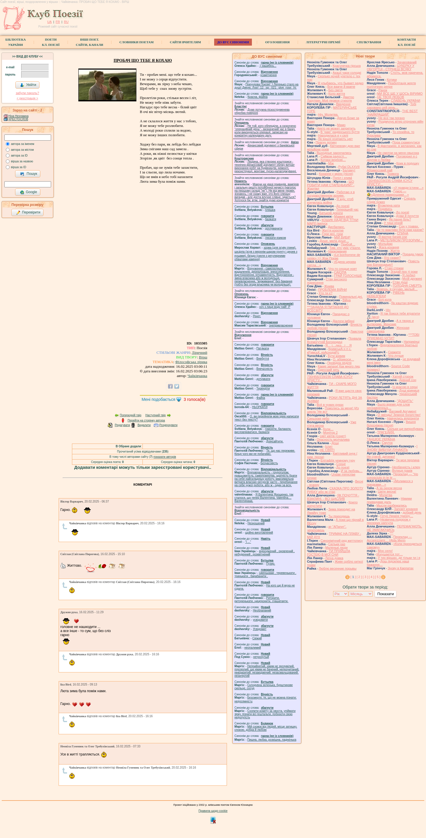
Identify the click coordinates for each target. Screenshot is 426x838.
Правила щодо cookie (213, 810)
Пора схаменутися (406, 142)
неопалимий (252, 647)
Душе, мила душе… (334, 241)
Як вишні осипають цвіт (335, 139)
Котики (392, 79)
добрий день (411, 512)
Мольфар (385, 243)
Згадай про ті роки (404, 271)
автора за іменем (22, 144)
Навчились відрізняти (403, 418)
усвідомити (260, 619)
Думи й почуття (407, 216)
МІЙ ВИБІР (342, 237)
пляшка (270, 209)
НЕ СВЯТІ (327, 450)
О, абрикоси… (343, 359)
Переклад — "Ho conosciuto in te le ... (392, 475)
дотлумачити (273, 228)
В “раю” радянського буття (340, 132)
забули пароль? (27, 93)
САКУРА (340, 272)
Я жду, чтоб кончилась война (330, 200)
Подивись (385, 209)
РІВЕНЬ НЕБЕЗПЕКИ (386, 294)
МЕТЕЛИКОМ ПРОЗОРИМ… (401, 240)
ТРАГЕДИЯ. (386, 432)
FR (58, 22)
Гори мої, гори (332, 234)
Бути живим (336, 356)
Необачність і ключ (406, 467)
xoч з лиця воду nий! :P (274, 306)
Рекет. (257, 316)
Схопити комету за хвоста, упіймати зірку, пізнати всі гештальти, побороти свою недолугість (264, 714)
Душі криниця (409, 390)
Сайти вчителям (185, 42)
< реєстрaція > (27, 98)
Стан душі (400, 282)
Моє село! (385, 550)
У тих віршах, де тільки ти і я (399, 557)
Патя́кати (263, 348)
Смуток (387, 442)
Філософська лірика (191, 362)
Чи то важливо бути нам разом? (400, 230)
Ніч (388, 310)
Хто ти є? (325, 293)
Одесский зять (328, 370)
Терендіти (263, 388)
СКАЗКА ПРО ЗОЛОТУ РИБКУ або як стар (335, 490)
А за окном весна (389, 488)
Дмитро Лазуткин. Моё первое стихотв (330, 98)
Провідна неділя (339, 363)
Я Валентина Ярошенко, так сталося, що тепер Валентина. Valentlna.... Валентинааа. (263, 498)
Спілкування (369, 42)
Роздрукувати (168, 425)
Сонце (341, 464)
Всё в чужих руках (330, 404)
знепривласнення (281, 325)
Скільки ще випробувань (405, 428)
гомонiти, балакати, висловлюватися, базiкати (262, 430)
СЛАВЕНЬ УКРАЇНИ (405, 100)
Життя (395, 250)
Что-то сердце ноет (342, 268)
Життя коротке (333, 230)
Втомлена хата (389, 205)
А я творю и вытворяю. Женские (390, 322)
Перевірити (28, 212)
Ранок (382, 90)
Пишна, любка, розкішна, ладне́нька (271, 739)
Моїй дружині (412, 278)
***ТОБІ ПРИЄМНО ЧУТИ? (393, 336)
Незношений (256, 523)
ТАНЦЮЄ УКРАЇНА (381, 439)
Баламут (349, 170)
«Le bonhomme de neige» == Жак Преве (333, 256)
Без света (335, 90)
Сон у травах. (409, 226)
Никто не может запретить (336, 128)
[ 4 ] (371, 577)
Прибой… (348, 244)
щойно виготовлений (259, 532)
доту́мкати (263, 379)
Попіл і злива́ (342, 178)
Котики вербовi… (333, 160)
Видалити (144, 425)
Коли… (328, 429)
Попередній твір (130, 415)
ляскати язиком (275, 237)
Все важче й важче (341, 86)
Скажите (394, 352)
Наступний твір (155, 415)
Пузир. (270, 563)
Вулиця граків (402, 470)
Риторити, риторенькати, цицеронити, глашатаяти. (261, 599)
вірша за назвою (22, 161)
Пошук (28, 174)
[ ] (353, 577)
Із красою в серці (405, 387)
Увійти (28, 85)
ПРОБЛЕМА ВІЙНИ (332, 289)
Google (28, 192)
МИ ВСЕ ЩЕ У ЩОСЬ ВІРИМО (400, 93)
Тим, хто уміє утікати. (345, 248)
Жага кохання (389, 247)
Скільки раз (336, 544)
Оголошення (277, 42)
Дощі (335, 443)
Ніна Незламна (18, 116)
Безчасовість (269, 463)
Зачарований (407, 62)
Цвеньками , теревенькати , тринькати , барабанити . (265, 574)
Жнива (329, 286)
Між (331, 163)
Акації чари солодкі (347, 72)
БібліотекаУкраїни (15, 42)
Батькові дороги (331, 213)
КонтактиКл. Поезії (406, 42)
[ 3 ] (365, 577)
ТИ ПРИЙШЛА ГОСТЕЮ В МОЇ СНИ (328, 552)
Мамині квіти (343, 216)
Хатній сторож (402, 376)
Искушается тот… (389, 554)
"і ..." (248, 541)
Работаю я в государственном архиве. (331, 193)
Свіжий (257, 638)
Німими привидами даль (389, 500)
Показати (385, 594)
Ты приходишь (339, 516)
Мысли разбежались (391, 505)
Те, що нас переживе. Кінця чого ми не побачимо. (264, 452)
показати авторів (165, 456)
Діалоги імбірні (343, 321)
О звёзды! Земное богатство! (399, 415)
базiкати (270, 219)
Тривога (393, 173)
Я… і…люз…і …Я (338, 345)
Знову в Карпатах (401, 568)
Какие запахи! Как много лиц (339, 366)
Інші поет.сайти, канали (89, 42)
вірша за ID (18, 167)
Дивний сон (407, 380)
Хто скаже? (392, 257)
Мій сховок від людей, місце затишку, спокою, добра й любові (265, 728)
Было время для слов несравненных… (388, 406)
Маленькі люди (336, 547)
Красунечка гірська (346, 65)
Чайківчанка (197, 376)
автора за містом (22, 149)
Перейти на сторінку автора (146, 420)
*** (391, 533)
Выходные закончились (334, 153)
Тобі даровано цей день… (391, 105)
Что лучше (396, 355)
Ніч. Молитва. (328, 114)
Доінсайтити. (274, 441)
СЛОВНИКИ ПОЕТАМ (137, 42)
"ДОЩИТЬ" (405, 401)
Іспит (329, 446)
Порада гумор (412, 254)
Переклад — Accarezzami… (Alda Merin (389, 538)
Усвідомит (259, 629)
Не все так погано (391, 118)
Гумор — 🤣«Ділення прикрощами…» (388, 192)
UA (49, 22)
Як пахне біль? (400, 219)
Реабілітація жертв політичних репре (391, 84)
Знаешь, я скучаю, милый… (397, 289)
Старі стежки (394, 268)
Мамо (341, 125)
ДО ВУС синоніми (233, 42)
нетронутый (261, 656)
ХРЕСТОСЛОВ (18, 119)
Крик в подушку (407, 163)
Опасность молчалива (333, 439)
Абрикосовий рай (379, 170)
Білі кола (384, 299)
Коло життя (336, 93)
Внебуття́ (263, 358)
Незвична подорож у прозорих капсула (389, 521)
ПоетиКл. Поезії (51, 42)
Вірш (203, 357)
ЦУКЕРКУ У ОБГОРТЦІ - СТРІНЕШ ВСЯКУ (390, 67)
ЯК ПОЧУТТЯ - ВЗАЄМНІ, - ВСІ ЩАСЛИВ (333, 497)
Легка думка (334, 558)
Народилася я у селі (333, 135)
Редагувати (122, 425)
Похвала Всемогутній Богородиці (334, 340)
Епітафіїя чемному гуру (338, 460)
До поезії (342, 206)
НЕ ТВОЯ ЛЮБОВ (390, 97)
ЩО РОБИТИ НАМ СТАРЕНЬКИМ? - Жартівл (330, 185)
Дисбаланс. (336, 227)
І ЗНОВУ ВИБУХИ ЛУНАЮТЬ (392, 447)
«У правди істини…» (408, 187)
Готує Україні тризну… (396, 516)
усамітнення (268, 75)
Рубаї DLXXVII (349, 166)
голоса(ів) (194, 399)
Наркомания (337, 251)
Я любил (408, 275)
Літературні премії (323, 42)
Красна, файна (258, 96)
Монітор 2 (330, 432)
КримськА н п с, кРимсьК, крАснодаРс (329, 350)
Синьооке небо (318, 418)
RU (66, 22)
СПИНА (402, 233)
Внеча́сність (265, 368)
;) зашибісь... (267, 65)
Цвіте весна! (387, 491)
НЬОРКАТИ (260, 407)
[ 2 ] (359, 577)
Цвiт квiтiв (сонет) (333, 436)
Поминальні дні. (351, 296)
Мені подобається (158, 399)
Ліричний (199, 352)
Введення (343, 104)
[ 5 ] (377, 577)
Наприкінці (411, 341)
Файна (261, 397)
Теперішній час (347, 209)
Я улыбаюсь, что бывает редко (341, 83)
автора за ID (19, 155)
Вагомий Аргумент (402, 411)
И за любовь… (351, 471)
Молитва (385, 495)
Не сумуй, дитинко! (381, 456)
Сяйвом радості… (334, 156)
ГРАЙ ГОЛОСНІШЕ (348, 275)
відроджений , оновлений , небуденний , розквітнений (264, 553)
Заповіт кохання (406, 509)
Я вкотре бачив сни (392, 236)
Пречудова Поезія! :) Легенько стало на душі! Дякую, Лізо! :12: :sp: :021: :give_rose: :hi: (266, 86)
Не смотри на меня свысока (398, 153)
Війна (346, 300)
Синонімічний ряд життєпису (342, 540)
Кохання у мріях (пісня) (336, 173)
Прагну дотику (326, 142)
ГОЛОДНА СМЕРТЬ (407, 285)
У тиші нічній (393, 223)
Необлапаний (262, 610)
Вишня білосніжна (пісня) (391, 423)
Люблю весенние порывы (338, 568)
